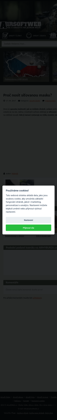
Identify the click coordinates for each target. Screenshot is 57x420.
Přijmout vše (28, 228)
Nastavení (28, 220)
